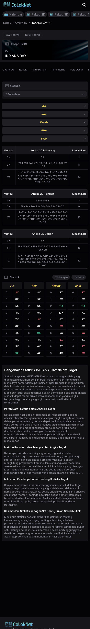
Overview (8, 69)
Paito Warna (58, 69)
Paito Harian (39, 69)
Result (23, 69)
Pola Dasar (76, 69)
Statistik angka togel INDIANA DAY (25, 376)
